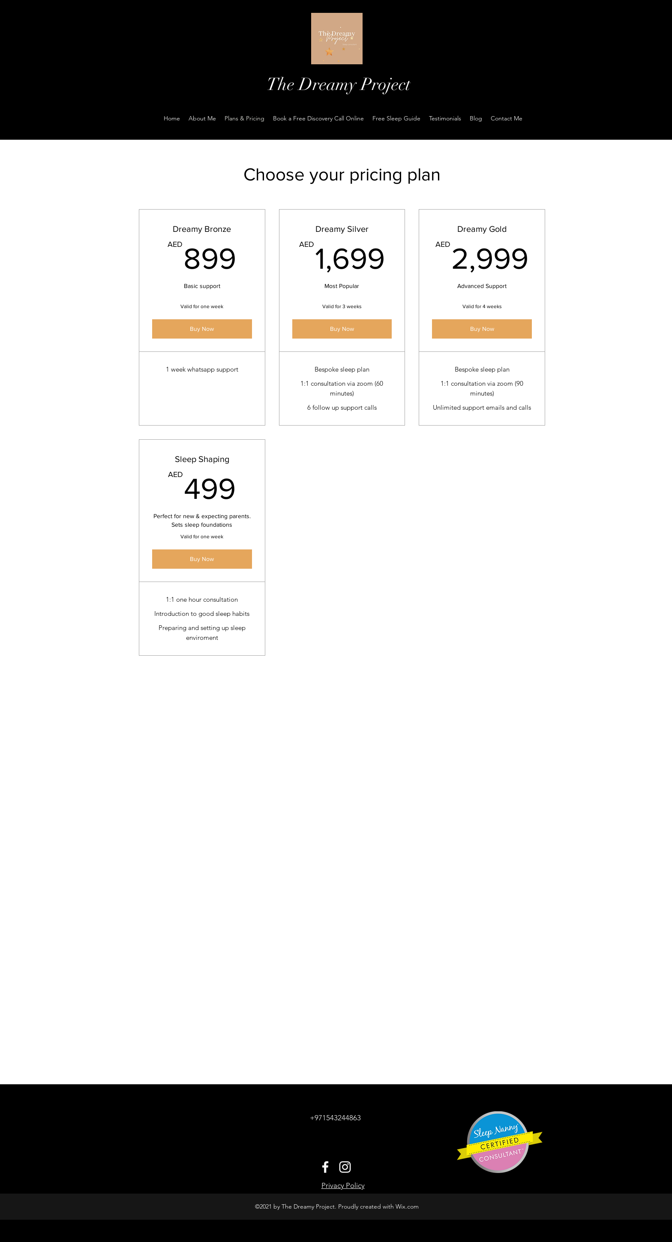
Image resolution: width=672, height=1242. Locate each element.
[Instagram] (345, 1167)
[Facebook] (325, 1167)
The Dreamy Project (339, 84)
